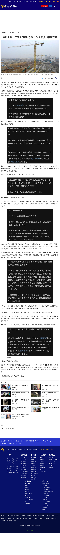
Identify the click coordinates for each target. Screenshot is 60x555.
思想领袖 (33, 465)
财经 (13, 462)
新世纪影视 (9, 520)
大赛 (14, 1)
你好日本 (27, 485)
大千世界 (27, 495)
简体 (27, 1)
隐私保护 (23, 515)
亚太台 (39, 441)
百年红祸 (44, 497)
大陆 (11, 32)
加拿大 (13, 441)
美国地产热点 (43, 471)
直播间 (35, 449)
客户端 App (54, 515)
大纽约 (8, 441)
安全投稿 (35, 515)
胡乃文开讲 (52, 461)
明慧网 (47, 518)
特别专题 (45, 481)
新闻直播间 (44, 6)
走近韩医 (51, 467)
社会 (14, 32)
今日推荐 (15, 468)
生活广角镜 (27, 483)
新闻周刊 (23, 467)
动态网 (52, 518)
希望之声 (31, 518)
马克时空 (33, 475)
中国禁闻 (23, 461)
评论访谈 (33, 455)
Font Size (52, 78)
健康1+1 (51, 457)
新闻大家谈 (33, 457)
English (51, 441)
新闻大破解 (33, 467)
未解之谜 (42, 457)
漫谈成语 (42, 465)
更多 (15, 520)
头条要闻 (9, 466)
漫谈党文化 (45, 505)
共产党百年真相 (46, 487)
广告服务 (41, 515)
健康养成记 (52, 463)
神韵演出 (9, 472)
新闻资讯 (6, 32)
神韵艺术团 (11, 518)
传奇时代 (44, 485)
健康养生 (52, 455)
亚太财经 (23, 477)
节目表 (29, 449)
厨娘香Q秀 (27, 497)
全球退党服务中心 (39, 518)
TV (51, 6)
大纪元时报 (18, 518)
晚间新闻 (23, 463)
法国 (30, 441)
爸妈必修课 (42, 467)
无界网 (3, 520)
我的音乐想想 (28, 503)
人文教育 (43, 455)
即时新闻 (9, 468)
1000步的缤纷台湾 (29, 500)
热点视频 (15, 466)
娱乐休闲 (28, 481)
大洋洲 (22, 441)
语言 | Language (33, 1)
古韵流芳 (42, 461)
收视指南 (16, 515)
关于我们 (10, 515)
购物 (58, 1)
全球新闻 (23, 457)
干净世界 (25, 518)
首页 (2, 32)
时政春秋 (33, 463)
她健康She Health (53, 459)
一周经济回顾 (24, 471)
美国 (8, 460)
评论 (8, 462)
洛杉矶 (17, 441)
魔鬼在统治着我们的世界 (48, 491)
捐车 (54, 1)
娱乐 (17, 458)
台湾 (13, 460)
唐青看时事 (33, 471)
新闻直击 (23, 465)
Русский (9, 443)
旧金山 (34, 441)
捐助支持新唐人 (45, 449)
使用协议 (29, 515)
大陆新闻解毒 (34, 477)
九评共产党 (45, 493)
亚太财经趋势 (24, 475)
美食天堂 (27, 489)
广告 (46, 1)
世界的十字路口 (34, 473)
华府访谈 (23, 469)
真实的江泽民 (45, 495)
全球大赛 (15, 472)
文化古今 (42, 469)
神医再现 (51, 465)
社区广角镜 (24, 473)
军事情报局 (33, 469)
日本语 (15, 443)
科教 (13, 464)
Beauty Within (28, 493)
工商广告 (44, 509)
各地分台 (19, 1)
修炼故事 (44, 507)
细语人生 (33, 479)
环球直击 (23, 459)
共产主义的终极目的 (47, 489)
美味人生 (27, 491)
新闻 (10, 455)
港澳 (13, 458)
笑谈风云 (42, 459)
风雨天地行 (45, 499)
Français (3, 443)
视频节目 (22, 449)
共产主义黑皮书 (46, 501)
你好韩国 (27, 487)
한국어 (19, 443)
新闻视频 (24, 455)
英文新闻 (41, 1)
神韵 (10, 1)
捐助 (50, 1)
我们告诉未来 (45, 483)
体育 (17, 460)
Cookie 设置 (30, 530)
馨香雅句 (42, 463)
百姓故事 (44, 503)
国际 (8, 458)
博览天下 (9, 470)
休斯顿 (26, 441)
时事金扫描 (33, 461)
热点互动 (33, 459)
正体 (24, 1)
